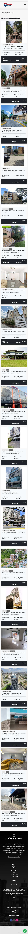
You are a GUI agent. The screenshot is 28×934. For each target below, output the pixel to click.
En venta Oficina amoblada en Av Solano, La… (14, 90)
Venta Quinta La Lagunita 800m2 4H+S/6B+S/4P (14, 371)
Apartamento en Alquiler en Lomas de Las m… (14, 210)
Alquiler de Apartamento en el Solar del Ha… (14, 572)
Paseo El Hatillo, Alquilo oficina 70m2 (12, 130)
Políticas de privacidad (14, 857)
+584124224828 (14, 874)
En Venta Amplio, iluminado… (13, 47)
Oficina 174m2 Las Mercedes (9, 492)
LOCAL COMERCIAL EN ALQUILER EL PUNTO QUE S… (14, 532)
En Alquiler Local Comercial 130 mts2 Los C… (14, 733)
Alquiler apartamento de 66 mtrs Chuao (12, 451)
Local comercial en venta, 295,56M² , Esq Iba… (13, 411)
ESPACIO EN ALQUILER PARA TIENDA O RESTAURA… (13, 813)
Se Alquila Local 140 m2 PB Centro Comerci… (13, 653)
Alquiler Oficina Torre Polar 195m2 (11, 693)
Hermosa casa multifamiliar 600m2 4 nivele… (13, 773)
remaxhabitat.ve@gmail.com (14, 907)
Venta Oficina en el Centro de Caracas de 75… (14, 612)
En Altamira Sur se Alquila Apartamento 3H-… (14, 291)
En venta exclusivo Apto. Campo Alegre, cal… (14, 250)
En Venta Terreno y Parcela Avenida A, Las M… (14, 170)
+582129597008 (14, 876)
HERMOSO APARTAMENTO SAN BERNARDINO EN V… (13, 331)
